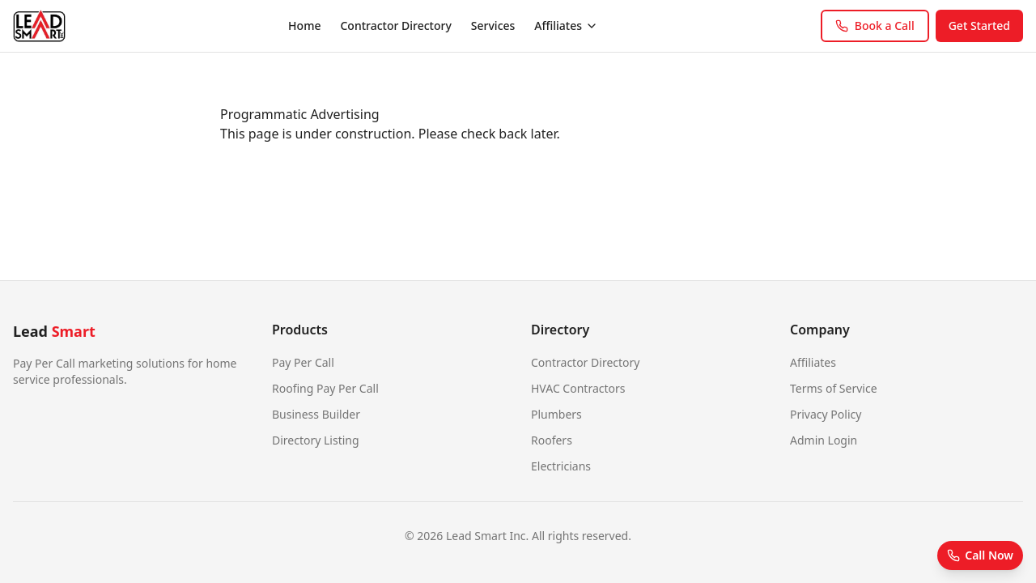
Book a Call (875, 25)
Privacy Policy (825, 414)
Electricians (561, 466)
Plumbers (556, 414)
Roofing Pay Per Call (325, 388)
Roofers (551, 440)
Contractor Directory (395, 25)
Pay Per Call (303, 362)
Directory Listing (315, 440)
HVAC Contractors (578, 388)
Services (493, 25)
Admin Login (823, 440)
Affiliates (566, 25)
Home (304, 25)
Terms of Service (833, 388)
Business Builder (316, 414)
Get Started (979, 25)
